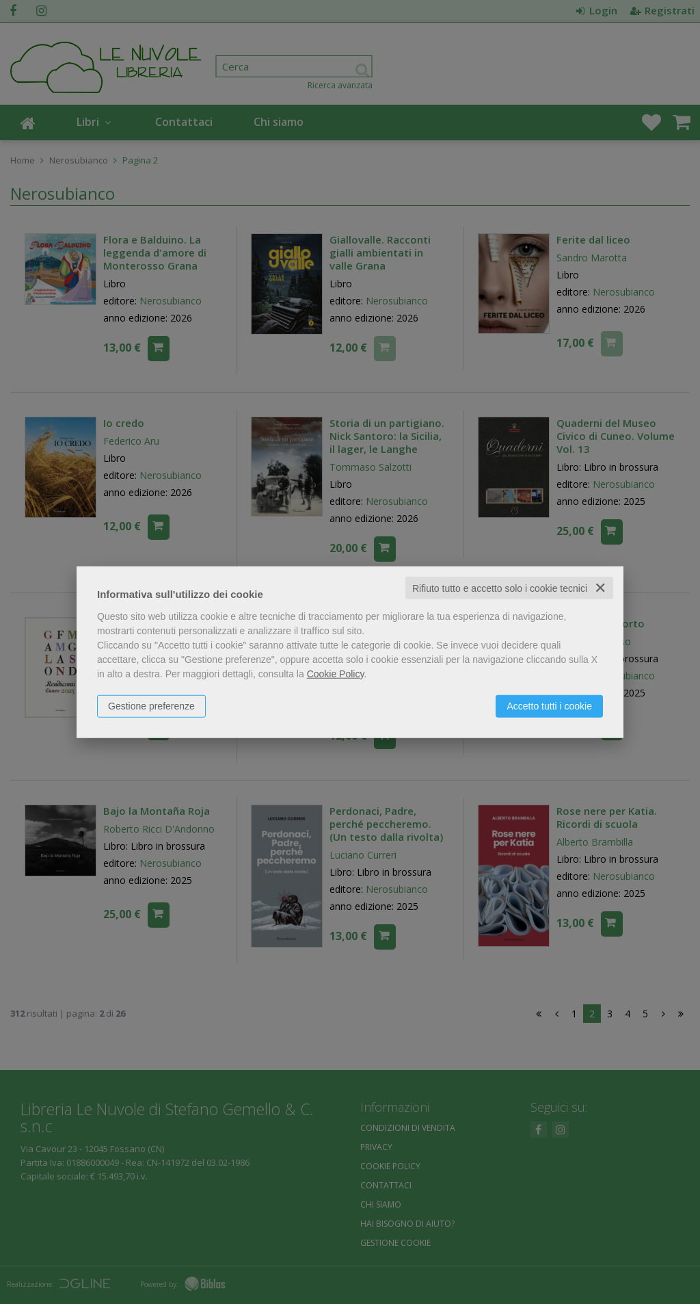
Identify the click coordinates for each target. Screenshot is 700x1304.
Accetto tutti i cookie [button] (549, 705)
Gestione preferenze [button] (151, 705)
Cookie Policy (335, 673)
